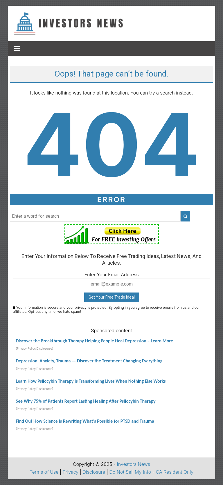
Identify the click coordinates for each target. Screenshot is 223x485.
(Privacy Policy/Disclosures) (34, 348)
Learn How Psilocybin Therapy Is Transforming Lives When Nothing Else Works (91, 381)
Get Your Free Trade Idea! (112, 297)
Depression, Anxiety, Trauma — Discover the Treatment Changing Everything (89, 361)
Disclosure (93, 472)
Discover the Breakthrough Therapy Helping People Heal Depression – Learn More (94, 341)
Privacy (71, 472)
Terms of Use (44, 472)
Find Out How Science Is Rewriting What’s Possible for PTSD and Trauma (85, 421)
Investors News (133, 464)
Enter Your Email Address (111, 274)
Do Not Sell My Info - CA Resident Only (151, 472)
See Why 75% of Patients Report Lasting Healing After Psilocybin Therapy (85, 401)
